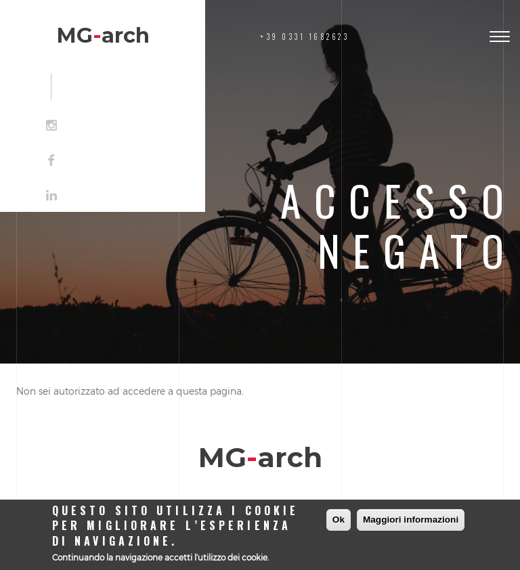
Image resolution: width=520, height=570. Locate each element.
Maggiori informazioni (410, 519)
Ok (338, 519)
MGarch (103, 35)
